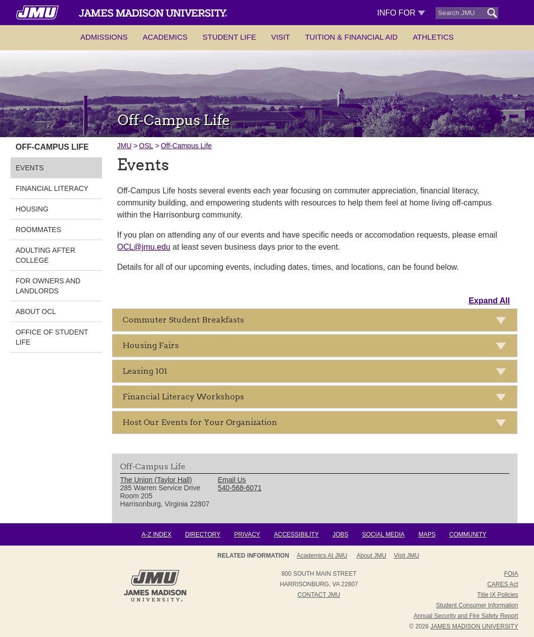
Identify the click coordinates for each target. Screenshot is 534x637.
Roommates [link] (38, 230)
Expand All (489, 300)
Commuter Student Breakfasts (317, 322)
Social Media (383, 534)
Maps (427, 534)
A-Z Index (156, 534)
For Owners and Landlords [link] (48, 286)
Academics (165, 37)
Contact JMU (318, 594)
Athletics (433, 37)
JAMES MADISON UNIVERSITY (474, 626)
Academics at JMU (322, 555)
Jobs (340, 534)
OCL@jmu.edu (143, 247)
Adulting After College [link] (45, 255)
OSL (146, 146)
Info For (401, 13)
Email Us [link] (232, 480)
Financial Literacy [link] (52, 188)
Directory (202, 534)
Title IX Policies (497, 594)
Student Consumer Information (477, 605)
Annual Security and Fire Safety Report (465, 615)
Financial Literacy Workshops (317, 398)
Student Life (229, 37)
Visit (280, 37)
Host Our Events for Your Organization (317, 424)
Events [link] (30, 168)
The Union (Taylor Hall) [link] (156, 480)
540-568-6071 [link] (240, 488)
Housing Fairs (317, 347)
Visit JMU (406, 555)
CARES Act (502, 584)
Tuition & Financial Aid (351, 37)
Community (467, 534)
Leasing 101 (317, 373)
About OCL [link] (36, 311)
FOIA (511, 573)
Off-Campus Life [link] (52, 147)
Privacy (247, 534)
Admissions (104, 37)
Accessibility (296, 534)
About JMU (371, 555)
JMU (124, 146)
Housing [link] (32, 209)
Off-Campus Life (186, 146)
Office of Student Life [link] (52, 337)
